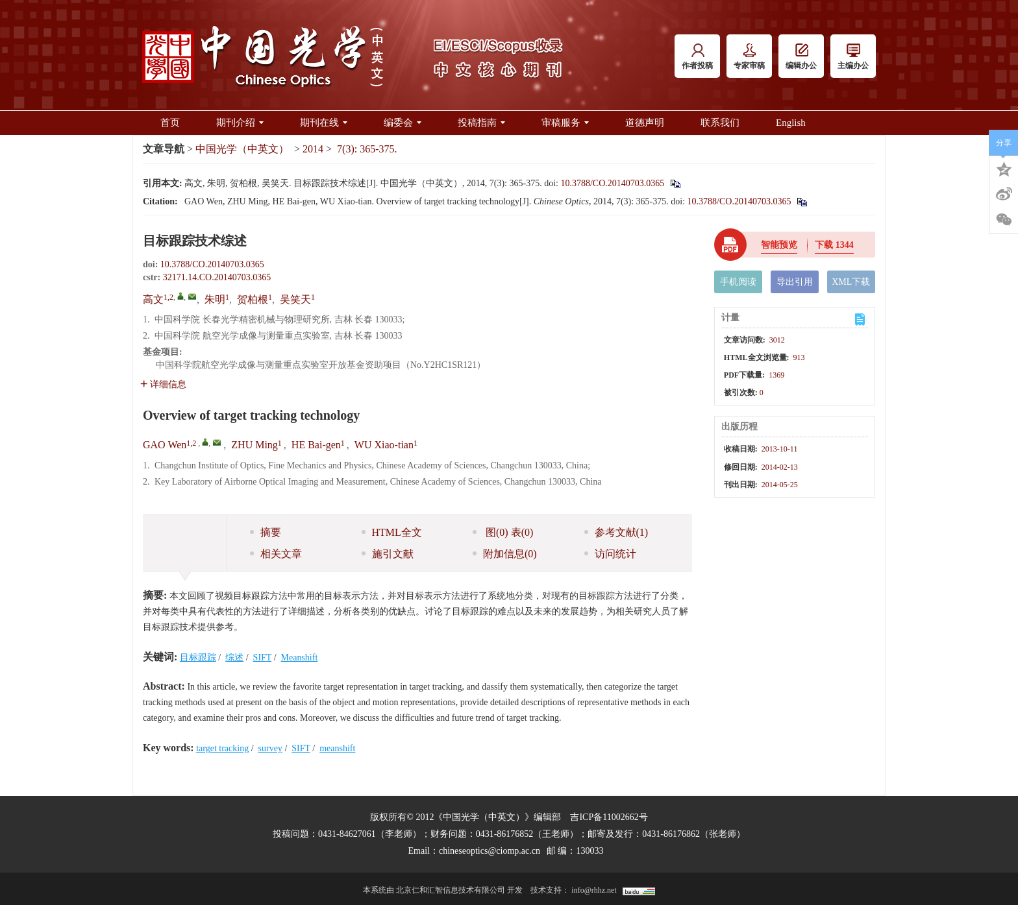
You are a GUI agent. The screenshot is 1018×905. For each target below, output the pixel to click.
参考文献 (616, 532)
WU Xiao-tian (384, 444)
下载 (834, 245)
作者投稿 (697, 56)
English (791, 122)
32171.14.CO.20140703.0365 (217, 277)
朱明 (215, 299)
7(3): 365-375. (367, 148)
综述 (234, 657)
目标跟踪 (198, 657)
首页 (170, 122)
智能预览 (779, 245)
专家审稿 (749, 56)
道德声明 (644, 122)
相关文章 (276, 553)
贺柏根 (252, 299)
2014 (313, 148)
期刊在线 (323, 122)
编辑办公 (801, 56)
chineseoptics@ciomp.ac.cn (489, 851)
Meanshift (299, 657)
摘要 (265, 532)
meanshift (337, 748)
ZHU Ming (254, 444)
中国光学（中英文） (242, 148)
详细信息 (163, 384)
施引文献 (388, 553)
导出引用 (794, 282)
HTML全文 (392, 532)
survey (270, 748)
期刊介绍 (240, 122)
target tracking (222, 748)
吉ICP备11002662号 (608, 817)
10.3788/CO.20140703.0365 (612, 183)
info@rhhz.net (593, 890)
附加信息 (505, 553)
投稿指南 (481, 122)
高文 (153, 299)
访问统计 (610, 553)
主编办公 (853, 56)
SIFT (262, 657)
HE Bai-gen (316, 444)
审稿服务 (565, 122)
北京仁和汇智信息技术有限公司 (450, 890)
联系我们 (720, 122)
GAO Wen (164, 444)
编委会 (402, 122)
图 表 (503, 532)
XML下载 (851, 282)
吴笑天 (295, 299)
